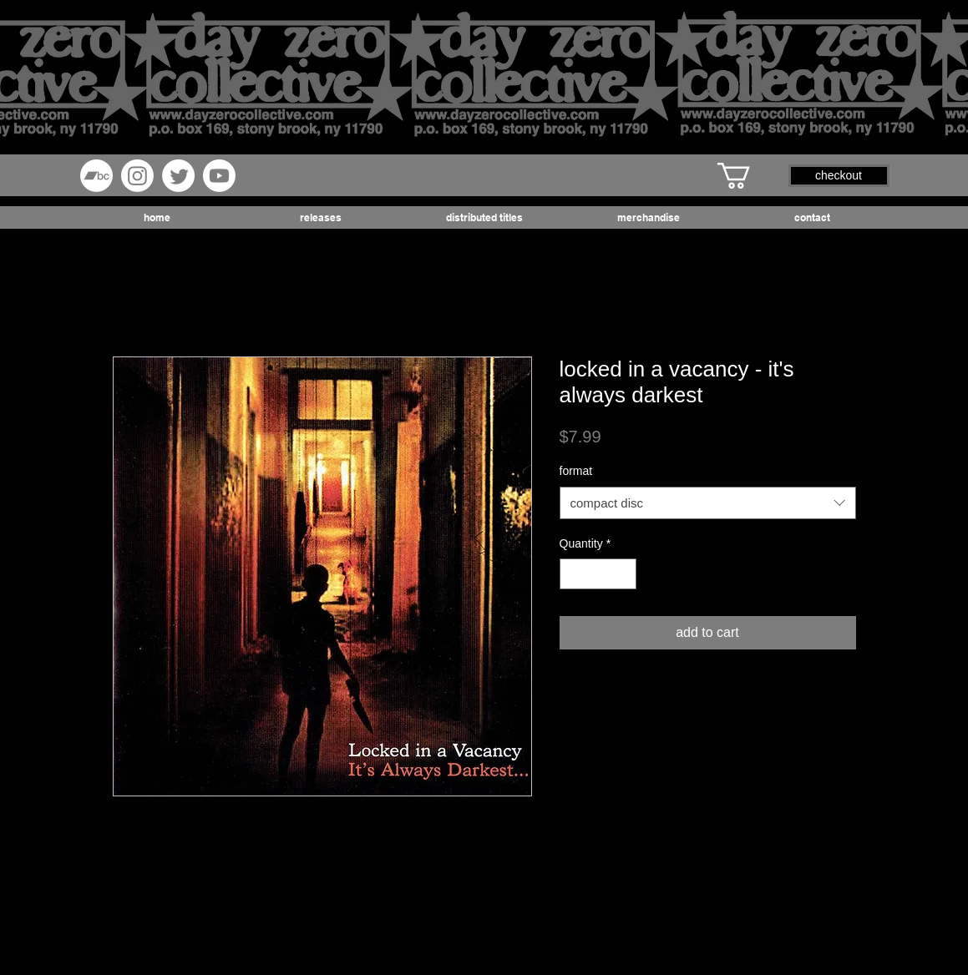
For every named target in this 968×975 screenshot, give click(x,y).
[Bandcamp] (96, 175)
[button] (749, 176)
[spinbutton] (598, 574)
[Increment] (623, 574)
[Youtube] (219, 175)
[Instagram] (137, 175)
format (576, 470)
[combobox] (708, 503)
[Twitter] (178, 175)
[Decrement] (572, 574)
